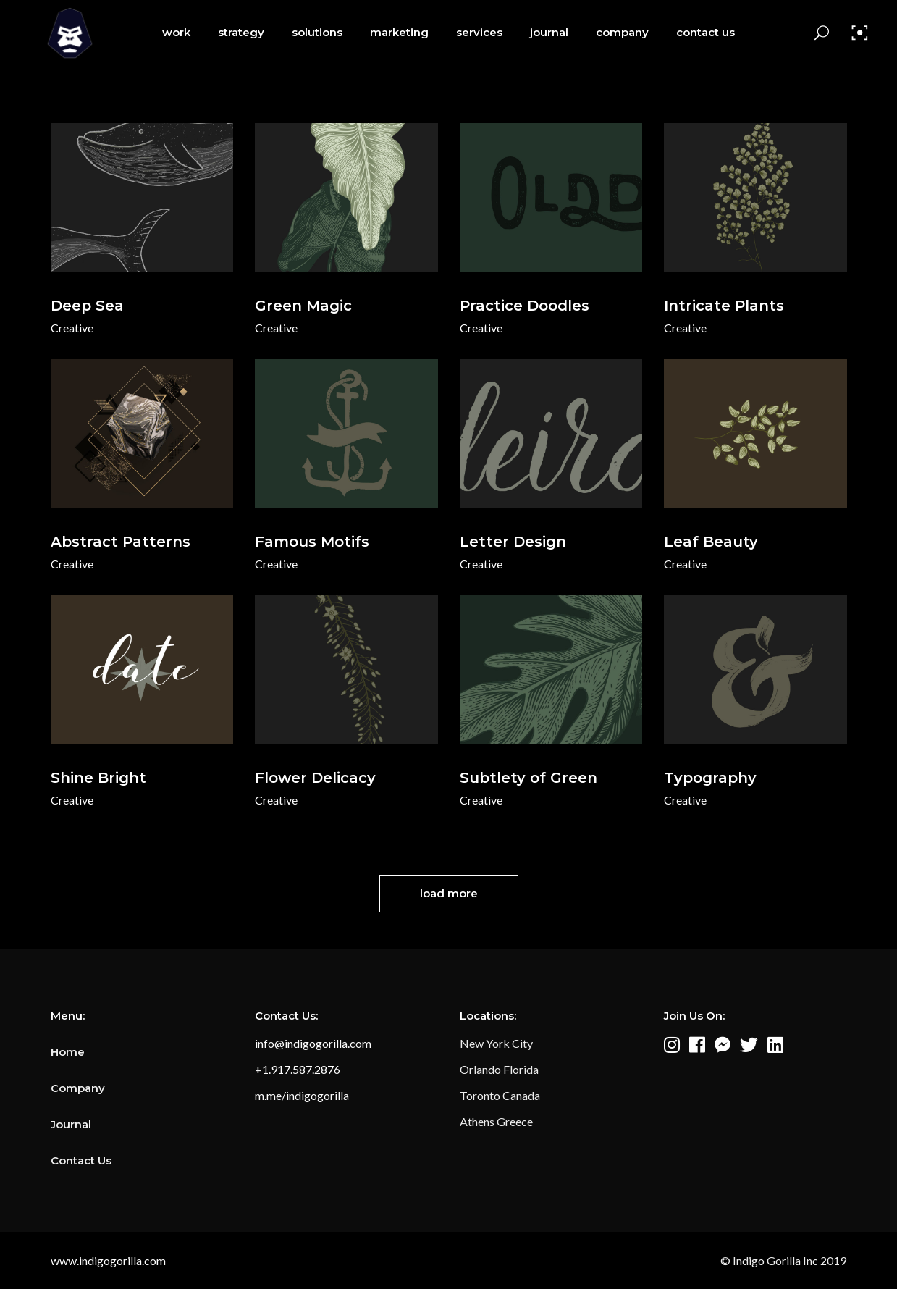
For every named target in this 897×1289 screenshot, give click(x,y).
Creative (72, 328)
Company (78, 1088)
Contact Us (81, 1160)
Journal (71, 1124)
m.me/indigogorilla (302, 1095)
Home (68, 1052)
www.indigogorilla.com (108, 1260)
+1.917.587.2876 (297, 1069)
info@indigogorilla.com (313, 1043)
